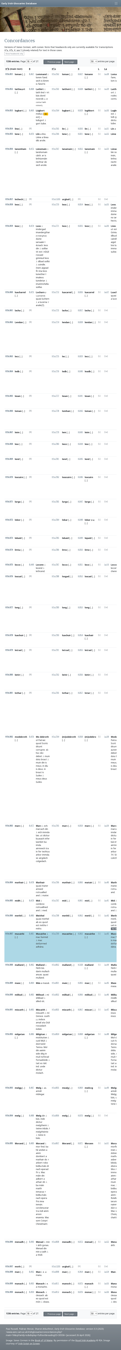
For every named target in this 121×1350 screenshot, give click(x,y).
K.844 (80, 444)
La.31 (106, 128)
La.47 (106, 1009)
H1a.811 (55, 1283)
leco (87, 564)
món (38, 1301)
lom (113, 80)
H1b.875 (9, 564)
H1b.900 (9, 1292)
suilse (113, 251)
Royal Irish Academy (85, 1340)
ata (43, 1022)
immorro (115, 1172)
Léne (113, 133)
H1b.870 (9, 477)
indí (41, 1210)
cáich (38, 155)
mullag (114, 971)
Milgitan (40, 1034)
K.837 (80, 310)
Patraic (41, 740)
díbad (41, 261)
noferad (45, 1056)
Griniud (114, 232)
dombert (40, 1156)
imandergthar (43, 232)
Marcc (114, 825)
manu (39, 1275)
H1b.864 (9, 371)
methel (45, 918)
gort (38, 123)
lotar (87, 692)
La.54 (106, 1271)
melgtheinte (42, 1131)
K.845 (80, 459)
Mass (113, 983)
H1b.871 (9, 501)
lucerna (43, 302)
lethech (19, 199)
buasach (40, 838)
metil (88, 915)
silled (38, 1001)
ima (40, 270)
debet (39, 756)
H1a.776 (55, 371)
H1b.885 (9, 900)
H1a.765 (55, 128)
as (45, 1087)
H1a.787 (55, 564)
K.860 (80, 882)
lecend (39, 568)
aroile (42, 140)
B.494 (31, 1292)
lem (64, 432)
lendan (88, 322)
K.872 (80, 1241)
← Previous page (53, 62)
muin (47, 756)
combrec (40, 903)
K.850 (80, 549)
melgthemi (41, 1125)
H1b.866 (9, 411)
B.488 (31, 1115)
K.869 (80, 1087)
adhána (39, 946)
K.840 (80, 371)
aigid (113, 242)
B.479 (31, 900)
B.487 (31, 1087)
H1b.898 (9, 1271)
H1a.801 (55, 983)
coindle (41, 264)
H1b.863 (9, 356)
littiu (17, 549)
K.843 (80, 432)
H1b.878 (9, 635)
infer (47, 838)
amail (38, 1022)
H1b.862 (9, 322)
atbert (39, 1162)
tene (113, 1103)
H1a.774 (55, 322)
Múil (43, 1040)
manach (19, 1283)
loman (18, 74)
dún (113, 1207)
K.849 (80, 538)
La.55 (106, 1283)
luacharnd (20, 292)
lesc (17, 444)
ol (37, 740)
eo (40, 922)
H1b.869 (9, 459)
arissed (39, 888)
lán (112, 152)
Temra (39, 1047)
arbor (39, 854)
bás (37, 95)
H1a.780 (55, 444)
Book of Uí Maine (44, 1340)
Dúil (48, 1022)
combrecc (116, 903)
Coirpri (44, 1220)
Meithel (40, 915)
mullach (45, 971)
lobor (17, 519)
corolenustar (42, 1207)
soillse (45, 248)
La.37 (106, 292)
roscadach (41, 1025)
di (48, 1165)
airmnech (40, 848)
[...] (23, 74)
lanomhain (20, 148)
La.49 (106, 1087)
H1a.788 (55, 576)
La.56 (106, 1292)
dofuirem (115, 943)
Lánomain (41, 148)
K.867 (80, 1009)
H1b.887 (9, 933)
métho (43, 925)
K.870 (80, 1115)
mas (87, 983)
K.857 (80, 692)
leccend (114, 568)
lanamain (67, 148)
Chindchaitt (41, 1223)
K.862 (80, 915)
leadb (88, 371)
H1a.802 (55, 994)
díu (46, 765)
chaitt (114, 1217)
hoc (37, 752)
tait (38, 1063)
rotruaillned (42, 907)
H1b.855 (9, 133)
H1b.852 (9, 89)
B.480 (31, 915)
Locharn (40, 292)
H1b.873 (9, 538)
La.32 (106, 133)
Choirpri (115, 1214)
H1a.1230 (56, 199)
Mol (45, 1047)
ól (47, 99)
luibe (43, 123)
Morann (89, 1143)
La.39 (106, 825)
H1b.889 (9, 983)
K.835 (80, 226)
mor (38, 1146)
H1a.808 (55, 1241)
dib (37, 140)
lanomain (90, 148)
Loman (114, 74)
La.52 (106, 1241)
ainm (38, 1153)
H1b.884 (9, 882)
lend (17, 459)
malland (19, 964)
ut (112, 229)
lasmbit (39, 841)
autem (114, 749)
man (17, 1271)
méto (38, 928)
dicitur (114, 120)
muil (38, 1056)
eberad (114, 1165)
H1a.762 (55, 74)
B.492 (31, 1271)
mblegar (40, 1094)
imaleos (40, 277)
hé (37, 1149)
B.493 (31, 1283)
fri (37, 1172)
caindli (114, 238)
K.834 (80, 204)
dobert (114, 1153)
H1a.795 (55, 825)
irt (48, 92)
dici (41, 752)
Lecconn (115, 564)
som (38, 1220)
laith (38, 92)
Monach (40, 1292)
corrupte (40, 749)
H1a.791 (55, 650)
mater (45, 885)
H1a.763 (55, 89)
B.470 (31, 133)
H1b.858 (9, 204)
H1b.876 (9, 576)
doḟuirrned (41, 943)
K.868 (80, 1034)
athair (39, 1181)
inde (43, 1118)
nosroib (39, 98)
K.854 (80, 635)
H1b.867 (9, 432)
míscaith (40, 1012)
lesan (17, 396)
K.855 (80, 650)
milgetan (20, 1034)
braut (44, 759)
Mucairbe (41, 933)
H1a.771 (55, 226)
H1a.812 (55, 1292)
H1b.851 (9, 74)
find (43, 1146)
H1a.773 (55, 310)
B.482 (31, 964)
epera (44, 1198)
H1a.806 (55, 1115)
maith (39, 1188)
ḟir (37, 270)
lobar (65, 519)
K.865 (80, 983)
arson (39, 1214)
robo (45, 1162)
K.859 (80, 825)
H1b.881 (9, 692)
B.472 (31, 148)
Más (38, 983)
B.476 (31, 736)
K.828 (80, 89)
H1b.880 (9, 674)
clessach (40, 1295)
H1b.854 (9, 128)
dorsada (115, 1043)
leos (17, 204)
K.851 (80, 564)
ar (43, 155)
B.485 (31, 1009)
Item (38, 267)
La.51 (106, 1143)
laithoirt (66, 89)
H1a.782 (55, 477)
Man (38, 1271)
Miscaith (40, 1009)
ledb (17, 371)
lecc (17, 356)
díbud (114, 235)
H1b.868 (9, 444)
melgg (18, 1087)
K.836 (80, 292)
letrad (18, 650)
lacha (18, 310)
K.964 (80, 1271)
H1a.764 (55, 110)
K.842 (80, 411)
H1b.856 (9, 148)
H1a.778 (55, 411)
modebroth (21, 736)
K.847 (80, 501)
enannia (40, 1217)
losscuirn (66, 477)
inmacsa (40, 1191)
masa (113, 986)
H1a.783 (55, 501)
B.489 (31, 1143)
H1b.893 (9, 1087)
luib (113, 116)
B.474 (31, 226)
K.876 (80, 1292)
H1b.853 (9, 110)
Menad (39, 1241)
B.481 (31, 933)
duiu (113, 756)
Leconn (40, 564)
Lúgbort (40, 110)
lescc (64, 444)
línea (46, 137)
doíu (38, 759)
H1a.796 (55, 882)
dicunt (39, 746)
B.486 (31, 1034)
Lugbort (115, 110)
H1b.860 (9, 292)
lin (63, 128)
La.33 (106, 148)
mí (48, 994)
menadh (19, 1241)
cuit (113, 1040)
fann (113, 77)
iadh (44, 1251)
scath (47, 1016)
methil (18, 915)
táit (45, 1063)
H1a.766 (55, 133)
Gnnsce (39, 1016)
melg (113, 1100)
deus (40, 769)
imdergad (116, 207)
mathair (19, 882)
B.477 (31, 825)
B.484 (31, 983)
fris (37, 1201)
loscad (88, 576)
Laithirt (115, 89)
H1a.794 (55, 736)
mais (64, 983)
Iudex (39, 775)
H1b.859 (9, 226)
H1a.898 (55, 1271)
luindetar (40, 280)
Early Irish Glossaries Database (19, 3)
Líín (38, 133)
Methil (114, 915)
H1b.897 (9, 1266)
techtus (46, 851)
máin (38, 1175)
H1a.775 (55, 356)
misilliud (115, 997)
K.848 (80, 519)
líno (44, 133)
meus (38, 765)
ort (112, 92)
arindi (113, 1091)
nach (38, 1169)
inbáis (45, 1128)
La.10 (106, 564)
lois (112, 245)
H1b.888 (9, 964)
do (45, 1159)
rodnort (115, 95)
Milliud (114, 994)
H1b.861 (9, 310)
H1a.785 (55, 538)
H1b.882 (9, 736)
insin (113, 155)
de (45, 161)
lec (63, 356)
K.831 (80, 133)
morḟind (115, 1146)
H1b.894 (9, 1115)
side (38, 1053)
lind (42, 92)
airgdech (43, 857)
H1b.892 (9, 1034)
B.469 (31, 110)
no (112, 217)
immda (45, 832)
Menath (115, 1241)
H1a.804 (55, 1034)
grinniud (40, 258)
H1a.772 (55, 292)
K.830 (80, 128)
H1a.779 (55, 432)
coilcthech (116, 857)
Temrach (115, 1047)
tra (47, 848)
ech (46, 825)
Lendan (19, 322)
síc (47, 749)
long (17, 607)
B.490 (31, 1241)
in (43, 765)
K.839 (80, 356)
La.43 (106, 933)
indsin (39, 1028)
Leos (113, 204)
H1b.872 (9, 519)
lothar (18, 692)
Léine (38, 137)
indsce (42, 1019)
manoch (66, 1283)
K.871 (80, 1143)
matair (88, 882)
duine (113, 214)
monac (88, 1292)
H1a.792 (55, 674)
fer (39, 851)
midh (17, 900)
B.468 (31, 89)
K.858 (80, 736)
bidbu (114, 1188)
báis (38, 1138)
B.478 (31, 882)
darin (38, 971)
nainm (114, 1204)
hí (44, 83)
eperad (44, 1169)
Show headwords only (14, 54)
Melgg (114, 1087)
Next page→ (70, 62)
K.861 (80, 900)
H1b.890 (9, 994)
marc (17, 825)
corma (38, 102)
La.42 (106, 915)
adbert (39, 1178)
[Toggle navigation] (116, 3)
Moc (113, 1169)
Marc (38, 825)
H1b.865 (9, 396)
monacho (42, 1286)
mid (64, 900)
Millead (40, 994)
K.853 (80, 607)
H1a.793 (55, 692)
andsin (42, 1149)
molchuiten (41, 1037)
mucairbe (67, 933)
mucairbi (19, 933)
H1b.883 (9, 825)
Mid (38, 900)
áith (40, 1245)
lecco (17, 564)
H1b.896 (9, 1241)
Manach (40, 1283)
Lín (112, 128)
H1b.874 (9, 549)
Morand (19, 1143)
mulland (40, 977)
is (41, 80)
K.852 (80, 576)
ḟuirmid (44, 937)
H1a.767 (55, 148)
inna (42, 1201)
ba (45, 841)
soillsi (47, 261)
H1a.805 (55, 1087)
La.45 (106, 983)
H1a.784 (55, 519)
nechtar (40, 161)
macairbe (90, 933)
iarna (116, 217)
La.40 (106, 882)
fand (44, 77)
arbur (113, 851)
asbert (114, 1159)
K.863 (80, 933)
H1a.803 (55, 1009)
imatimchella (42, 283)
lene (17, 133)
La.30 (106, 110)
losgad (65, 576)
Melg (38, 1087)
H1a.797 (55, 900)
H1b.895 (9, 1143)
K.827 (80, 74)
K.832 (80, 148)
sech (38, 80)
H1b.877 (9, 607)
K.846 (80, 477)
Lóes (113, 226)
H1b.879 (9, 650)
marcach (40, 828)
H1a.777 (55, 396)
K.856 (80, 674)
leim (17, 432)
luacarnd (67, 292)
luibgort (40, 120)
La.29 (106, 89)
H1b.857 (9, 199)
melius (39, 113)
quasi (38, 298)
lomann (89, 74)
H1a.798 (55, 915)
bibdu (114, 1162)
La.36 (106, 226)
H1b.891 (9, 1009)
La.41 (106, 900)
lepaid (88, 538)
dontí (42, 95)
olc (43, 1001)
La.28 (106, 74)
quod (38, 743)
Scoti (113, 743)
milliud (18, 994)
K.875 (80, 1283)
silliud (113, 1001)
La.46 (106, 994)
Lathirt (40, 89)
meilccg (89, 1087)
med (44, 910)
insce (113, 1012)
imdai (113, 832)
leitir (17, 674)
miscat (88, 1009)
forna (113, 1059)
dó (43, 1181)
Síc (116, 854)
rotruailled (41, 892)
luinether (40, 274)
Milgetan (116, 1034)
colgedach (41, 861)
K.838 (80, 322)
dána (113, 946)
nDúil (46, 251)
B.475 (31, 292)
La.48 (106, 1034)
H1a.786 (55, 549)
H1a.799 (55, 933)
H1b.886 (9, 915)
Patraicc (115, 740)
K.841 (80, 396)
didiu (113, 1050)
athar (113, 1178)
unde (42, 1066)
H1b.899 (9, 1283)
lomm (39, 77)
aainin (42, 1050)
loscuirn (19, 477)
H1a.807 (55, 1143)
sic (37, 857)
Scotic (45, 743)
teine (40, 1134)
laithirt (88, 89)
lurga (17, 501)
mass (17, 983)
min (48, 1241)
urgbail (66, 199)
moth (18, 1266)
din (37, 248)
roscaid (39, 254)
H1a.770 (55, 204)
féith (38, 968)
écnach (39, 245)
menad (88, 1241)
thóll (40, 1254)
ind (37, 1066)
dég (42, 1053)
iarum (114, 1201)
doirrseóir (41, 1043)
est (112, 113)
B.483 (31, 994)
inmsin (39, 1204)
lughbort (89, 110)
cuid (38, 1040)
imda (38, 845)
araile (113, 165)
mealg (65, 1087)
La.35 (106, 204)
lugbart (19, 110)
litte (64, 549)
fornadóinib (42, 1059)
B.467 (31, 74)
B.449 (31, 564)
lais (37, 835)
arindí (39, 1091)
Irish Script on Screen (29, 1343)
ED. (46, 114)
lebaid (18, 538)
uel (112, 925)
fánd (40, 83)
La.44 (106, 964)
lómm (46, 80)
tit (37, 251)
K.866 (80, 994)
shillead (39, 997)
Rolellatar (116, 1198)
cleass (46, 1301)
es (41, 1063)
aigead (45, 267)
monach (19, 1292)
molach (39, 1072)
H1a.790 (55, 635)
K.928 (80, 964)
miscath (19, 1009)
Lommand (41, 74)
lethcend (40, 571)
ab (37, 922)
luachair (89, 635)
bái (112, 841)
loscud (18, 576)
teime (39, 1128)
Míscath (115, 1009)
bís (42, 968)
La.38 (106, 736)
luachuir (19, 635)
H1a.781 (55, 459)
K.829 (80, 110)
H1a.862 (55, 964)
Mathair (40, 882)
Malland (40, 964)
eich (40, 832)
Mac (43, 1172)
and (38, 895)
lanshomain (41, 152)
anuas (39, 974)
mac (38, 937)
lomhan (66, 411)
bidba (39, 1165)
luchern (45, 298)
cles (115, 1301)
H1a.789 (55, 607)
